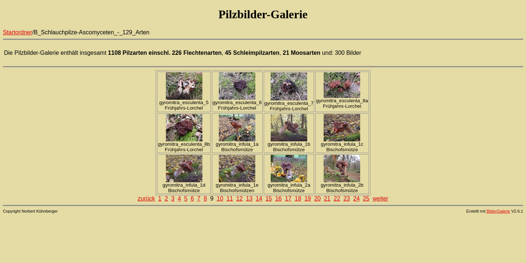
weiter (380, 198)
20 (317, 198)
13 (249, 198)
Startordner (17, 32)
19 (307, 198)
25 (366, 198)
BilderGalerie (498, 211)
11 (229, 198)
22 (337, 198)
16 (278, 198)
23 (346, 198)
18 (298, 198)
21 (327, 198)
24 (356, 198)
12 (239, 198)
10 (220, 198)
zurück (146, 198)
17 (288, 198)
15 (269, 198)
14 (259, 198)
